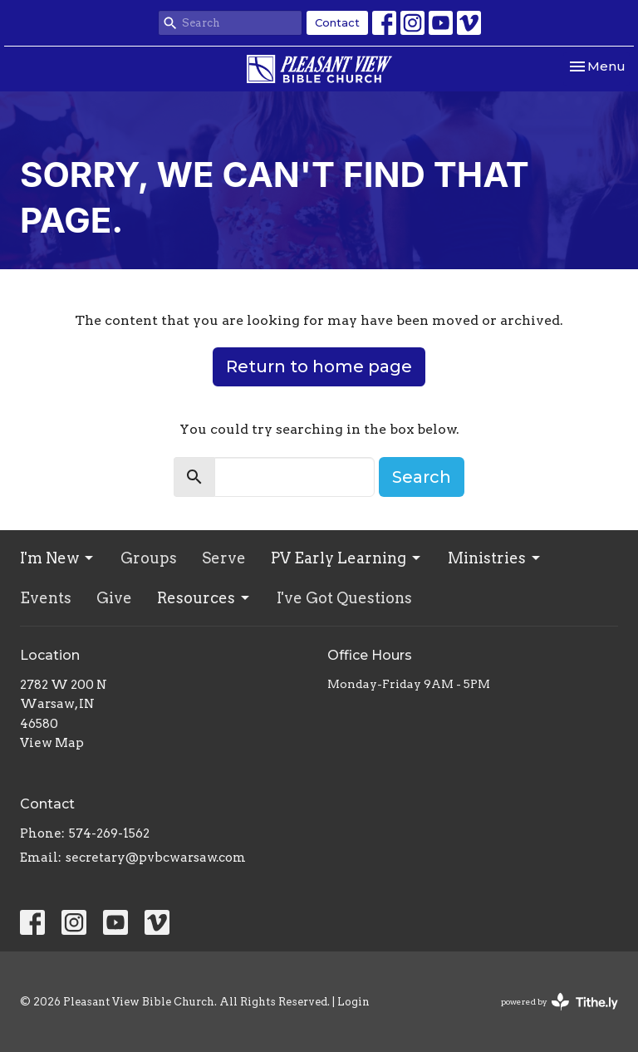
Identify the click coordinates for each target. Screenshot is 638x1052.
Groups (148, 558)
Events (45, 598)
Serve (224, 558)
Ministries (495, 558)
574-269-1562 (109, 833)
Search (421, 477)
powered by (559, 1001)
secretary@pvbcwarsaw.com (156, 857)
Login (353, 1001)
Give (114, 598)
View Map (52, 742)
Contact (337, 22)
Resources (204, 598)
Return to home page (319, 366)
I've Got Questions (344, 598)
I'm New (58, 558)
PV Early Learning (347, 558)
